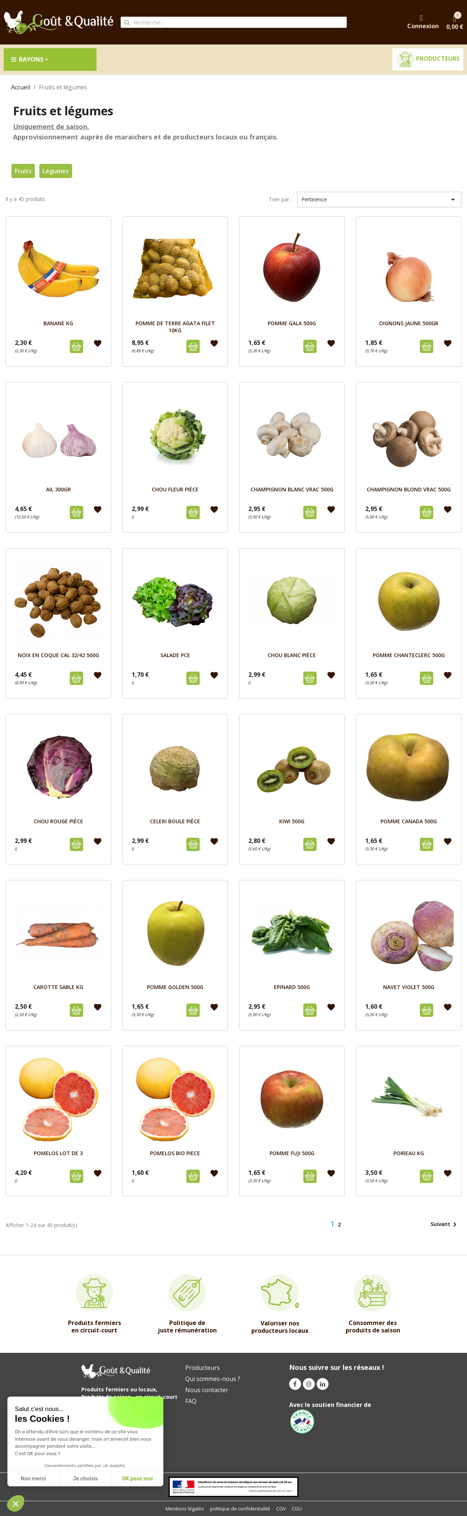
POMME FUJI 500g (292, 1153)
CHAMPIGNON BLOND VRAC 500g (409, 489)
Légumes (56, 171)
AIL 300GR (58, 489)
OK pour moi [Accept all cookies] (137, 1479)
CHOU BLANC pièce (292, 655)
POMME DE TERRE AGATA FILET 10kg (175, 326)
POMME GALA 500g (292, 323)
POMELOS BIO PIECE (175, 1153)
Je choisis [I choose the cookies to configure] (85, 1479)
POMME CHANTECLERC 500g (409, 655)
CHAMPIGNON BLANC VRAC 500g (292, 489)
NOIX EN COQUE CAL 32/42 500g (58, 655)
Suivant (445, 1224)
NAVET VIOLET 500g (408, 987)
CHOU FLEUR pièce (175, 489)
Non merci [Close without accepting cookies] (33, 1479)
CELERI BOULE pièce (175, 821)
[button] (16, 1503)
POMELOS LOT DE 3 (58, 1153)
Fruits (23, 171)
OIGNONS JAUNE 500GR (408, 323)
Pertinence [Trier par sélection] (379, 199)
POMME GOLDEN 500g (175, 987)
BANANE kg (58, 323)
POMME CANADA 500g (409, 821)
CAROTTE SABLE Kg (58, 987)
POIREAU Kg (408, 1153)
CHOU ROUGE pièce (58, 821)
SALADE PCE (175, 655)
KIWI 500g (291, 821)
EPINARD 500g (292, 987)
